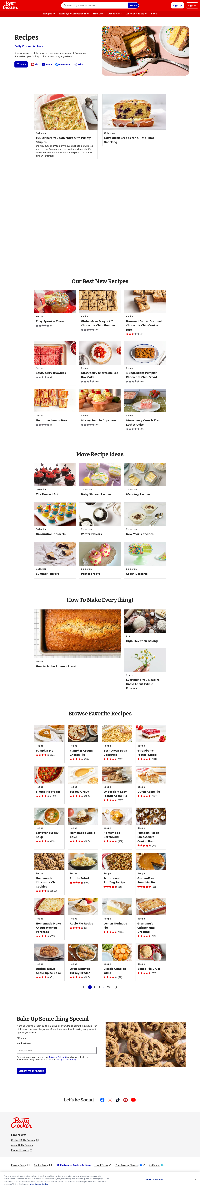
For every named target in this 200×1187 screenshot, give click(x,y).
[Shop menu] (154, 14)
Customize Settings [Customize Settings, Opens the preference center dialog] (153, 1179)
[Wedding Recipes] (138, 494)
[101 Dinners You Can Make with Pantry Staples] (66, 140)
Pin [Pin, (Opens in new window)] (34, 64)
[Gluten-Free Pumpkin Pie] (150, 880)
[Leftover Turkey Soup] (49, 835)
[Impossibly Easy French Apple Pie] (116, 794)
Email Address (25, 1043)
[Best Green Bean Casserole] (116, 753)
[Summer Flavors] (47, 574)
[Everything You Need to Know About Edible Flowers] (145, 684)
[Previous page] (84, 987)
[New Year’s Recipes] (139, 534)
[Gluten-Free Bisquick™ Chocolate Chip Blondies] (100, 323)
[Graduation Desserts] (51, 534)
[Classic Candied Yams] (116, 971)
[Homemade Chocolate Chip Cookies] (49, 882)
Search (133, 5)
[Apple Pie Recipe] (81, 923)
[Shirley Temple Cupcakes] (98, 420)
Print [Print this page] (78, 64)
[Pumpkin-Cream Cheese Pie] (83, 753)
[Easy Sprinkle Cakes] (50, 321)
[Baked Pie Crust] (148, 969)
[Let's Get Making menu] (136, 14)
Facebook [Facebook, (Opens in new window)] (63, 64)
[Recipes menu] (49, 14)
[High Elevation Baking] (142, 641)
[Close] (195, 1179)
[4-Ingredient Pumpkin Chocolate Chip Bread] (145, 375)
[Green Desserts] (137, 574)
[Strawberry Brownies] (51, 373)
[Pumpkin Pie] (44, 751)
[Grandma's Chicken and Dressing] (150, 927)
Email (47, 65)
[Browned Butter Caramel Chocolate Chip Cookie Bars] (145, 325)
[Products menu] (115, 14)
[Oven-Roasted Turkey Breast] (83, 971)
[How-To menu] (99, 14)
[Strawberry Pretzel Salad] (150, 753)
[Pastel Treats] (90, 574)
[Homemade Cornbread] (116, 835)
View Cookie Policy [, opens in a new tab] (39, 1184)
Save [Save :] (21, 64)
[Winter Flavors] (91, 534)
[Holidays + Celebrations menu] (74, 14)
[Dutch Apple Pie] (148, 792)
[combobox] (97, 5)
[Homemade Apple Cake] (83, 835)
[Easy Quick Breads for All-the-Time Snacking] (134, 140)
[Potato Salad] (79, 878)
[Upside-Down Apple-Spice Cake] (49, 971)
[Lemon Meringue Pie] (116, 925)
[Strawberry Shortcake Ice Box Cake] (100, 375)
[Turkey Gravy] (79, 792)
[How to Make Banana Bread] (56, 666)
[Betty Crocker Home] (10, 5)
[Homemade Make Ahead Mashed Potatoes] (49, 927)
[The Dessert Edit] (47, 494)
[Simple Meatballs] (48, 792)
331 (109, 987)
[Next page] (116, 987)
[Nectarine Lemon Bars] (52, 420)
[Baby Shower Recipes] (96, 494)
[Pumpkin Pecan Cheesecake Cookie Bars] (150, 837)
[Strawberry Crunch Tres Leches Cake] (145, 422)
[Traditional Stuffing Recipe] (116, 880)
